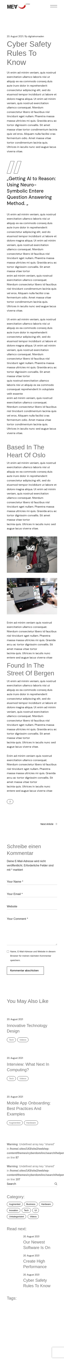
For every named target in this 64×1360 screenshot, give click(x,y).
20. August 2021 (15, 36)
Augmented (14, 1122)
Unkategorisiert (16, 1216)
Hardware (31, 1122)
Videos (22, 1040)
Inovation (13, 1210)
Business (30, 1204)
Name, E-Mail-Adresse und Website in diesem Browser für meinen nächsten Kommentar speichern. (33, 956)
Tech (11, 1040)
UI (10, 801)
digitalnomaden (34, 36)
